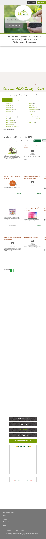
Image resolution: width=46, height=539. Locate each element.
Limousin (31, 103)
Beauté (23, 37)
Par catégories (17, 100)
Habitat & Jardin (30, 39)
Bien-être (16, 39)
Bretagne (8, 113)
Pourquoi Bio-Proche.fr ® (9, 512)
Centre (7, 115)
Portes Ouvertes (8, 207)
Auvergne (8, 107)
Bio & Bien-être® (21, 535)
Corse (7, 118)
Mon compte (41, 2)
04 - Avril (34, 85)
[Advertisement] (23, 59)
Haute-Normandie (10, 122)
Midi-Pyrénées (32, 107)
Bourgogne (9, 111)
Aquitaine (8, 105)
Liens (4, 515)
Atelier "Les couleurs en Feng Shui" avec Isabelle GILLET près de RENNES (32, 208)
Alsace (8, 103)
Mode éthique (19, 42)
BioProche (21, 530)
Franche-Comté (10, 120)
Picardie (30, 115)
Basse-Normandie (10, 109)
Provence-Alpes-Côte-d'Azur (35, 118)
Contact (5, 519)
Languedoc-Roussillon (11, 126)
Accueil (16, 85)
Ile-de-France (9, 124)
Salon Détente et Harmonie (31, 237)
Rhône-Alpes (32, 122)
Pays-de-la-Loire (32, 113)
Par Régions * (7, 100)
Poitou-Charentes (33, 117)
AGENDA (27, 85)
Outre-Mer (31, 111)
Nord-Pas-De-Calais (33, 109)
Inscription (31, 2)
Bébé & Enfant (35, 37)
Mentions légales (7, 521)
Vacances (32, 42)
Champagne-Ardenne (11, 117)
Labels (4, 525)
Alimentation (12, 37)
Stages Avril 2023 (8, 146)
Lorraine (31, 105)
